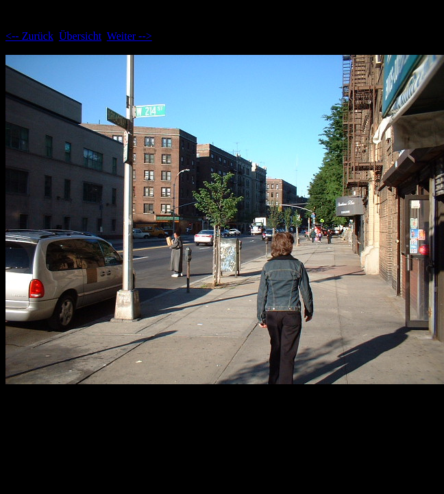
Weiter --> (129, 36)
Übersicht (80, 36)
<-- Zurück (29, 36)
